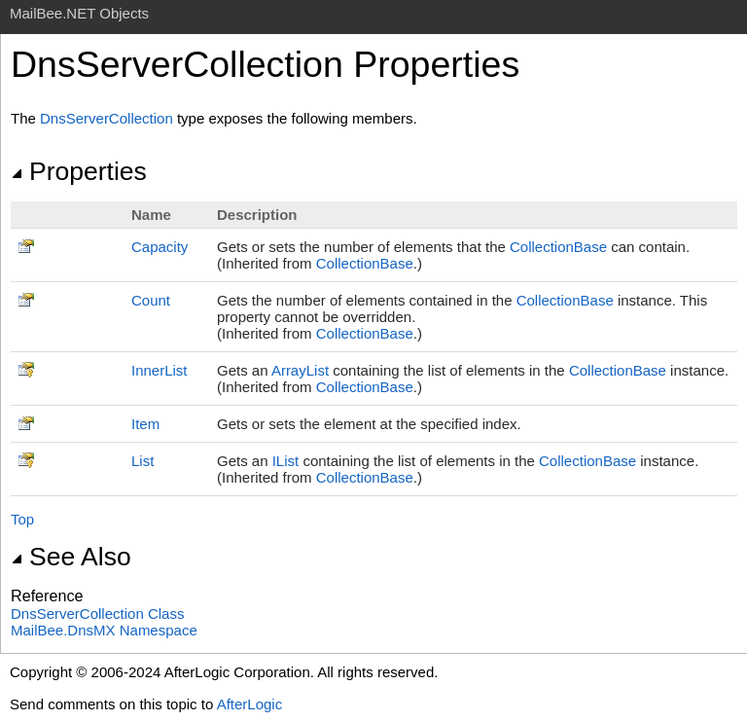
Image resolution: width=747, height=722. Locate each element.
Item (145, 423)
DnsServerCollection (106, 118)
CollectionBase (558, 246)
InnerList (159, 370)
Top (22, 519)
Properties (79, 171)
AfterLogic (250, 704)
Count (150, 300)
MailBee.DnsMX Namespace (104, 630)
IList (286, 460)
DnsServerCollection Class (97, 613)
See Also (71, 556)
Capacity (159, 246)
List (142, 460)
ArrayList (300, 370)
